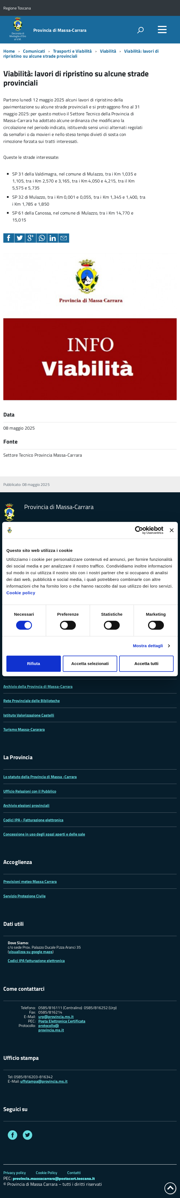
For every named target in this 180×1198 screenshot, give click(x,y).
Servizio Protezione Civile (24, 896)
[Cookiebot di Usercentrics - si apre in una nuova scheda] (139, 530)
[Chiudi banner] (172, 530)
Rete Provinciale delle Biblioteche (31, 700)
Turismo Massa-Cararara (24, 729)
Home (9, 51)
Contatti (74, 1172)
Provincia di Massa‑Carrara (60, 30)
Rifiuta (33, 663)
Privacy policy (14, 1172)
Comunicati (34, 51)
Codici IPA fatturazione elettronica (36, 960)
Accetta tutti (146, 663)
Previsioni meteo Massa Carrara (30, 881)
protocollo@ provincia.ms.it (51, 1027)
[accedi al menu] (162, 29)
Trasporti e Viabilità (72, 51)
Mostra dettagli (148, 645)
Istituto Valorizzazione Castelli (28, 715)
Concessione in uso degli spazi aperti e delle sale (44, 834)
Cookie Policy (46, 1172)
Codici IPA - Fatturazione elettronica (33, 820)
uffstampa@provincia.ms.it (44, 1081)
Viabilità (108, 51)
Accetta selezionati (90, 663)
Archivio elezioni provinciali (26, 805)
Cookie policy (20, 592)
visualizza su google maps (30, 951)
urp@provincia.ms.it (56, 1016)
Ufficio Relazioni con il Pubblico (29, 791)
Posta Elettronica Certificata (61, 1021)
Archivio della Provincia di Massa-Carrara (37, 686)
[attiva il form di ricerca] (140, 30)
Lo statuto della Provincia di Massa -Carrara (40, 777)
